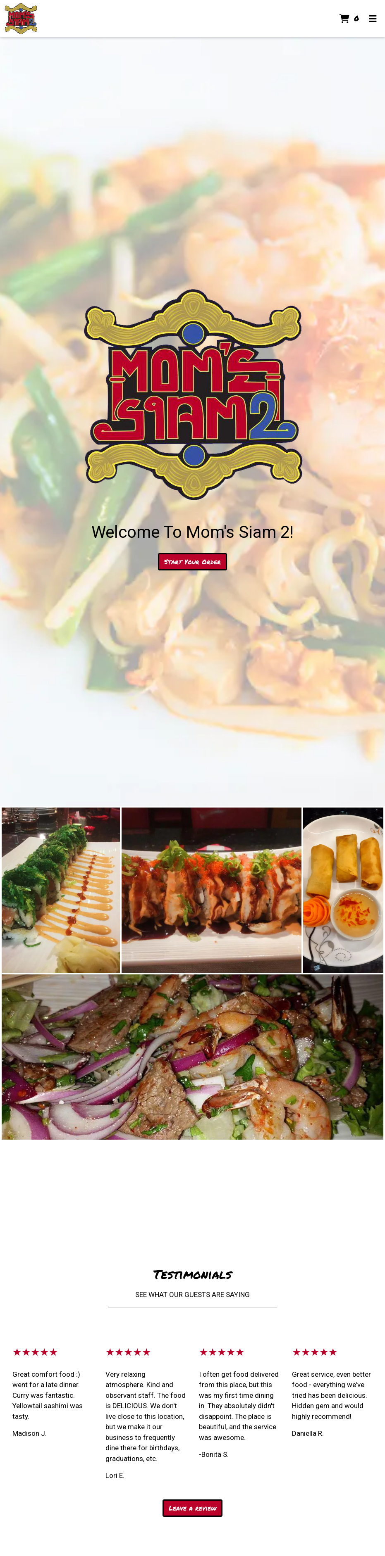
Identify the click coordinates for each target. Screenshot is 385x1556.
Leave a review (192, 1508)
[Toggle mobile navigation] (373, 18)
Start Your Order (192, 561)
